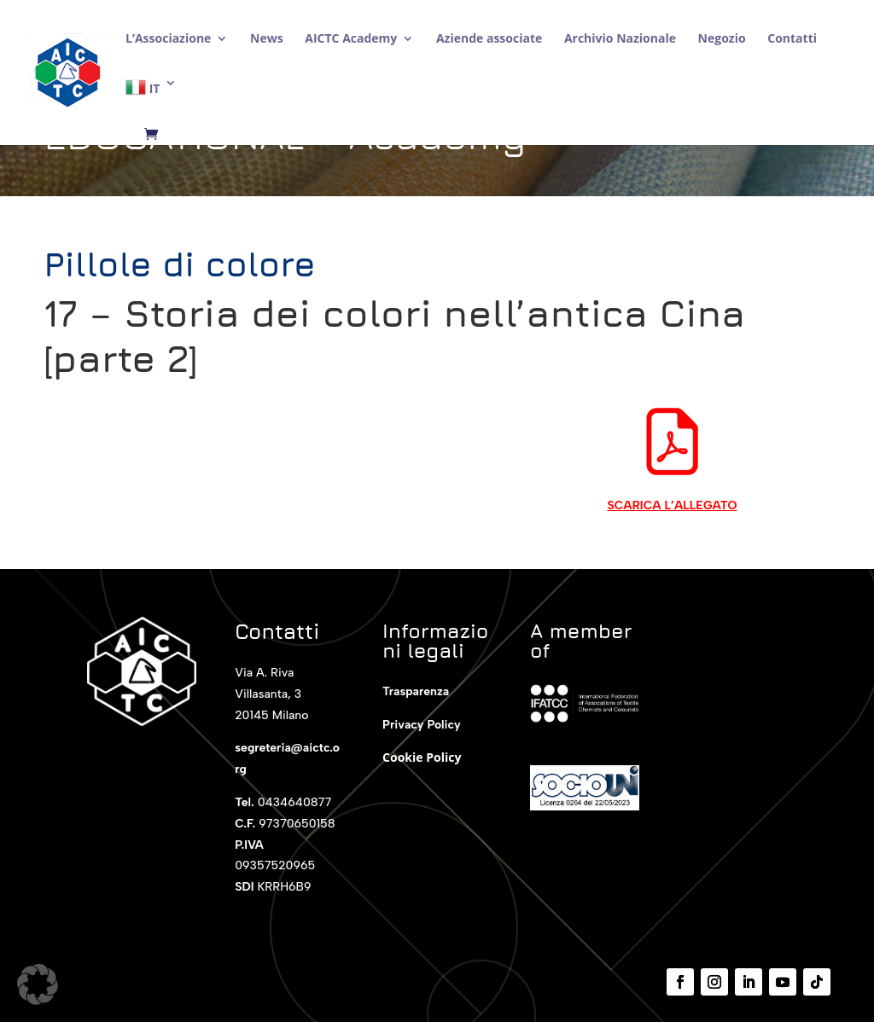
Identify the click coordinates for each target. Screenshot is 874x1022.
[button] (37, 984)
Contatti (792, 39)
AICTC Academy (351, 39)
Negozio (722, 39)
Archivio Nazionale (620, 39)
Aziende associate (489, 39)
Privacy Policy (421, 724)
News (266, 39)
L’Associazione (168, 39)
